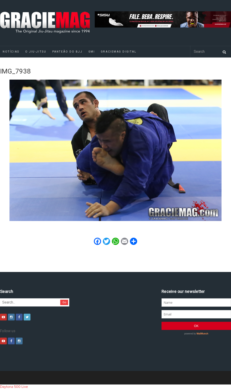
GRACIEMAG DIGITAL (118, 51)
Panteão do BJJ (67, 51)
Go (64, 302)
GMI (91, 51)
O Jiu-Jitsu (35, 51)
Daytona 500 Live (14, 386)
